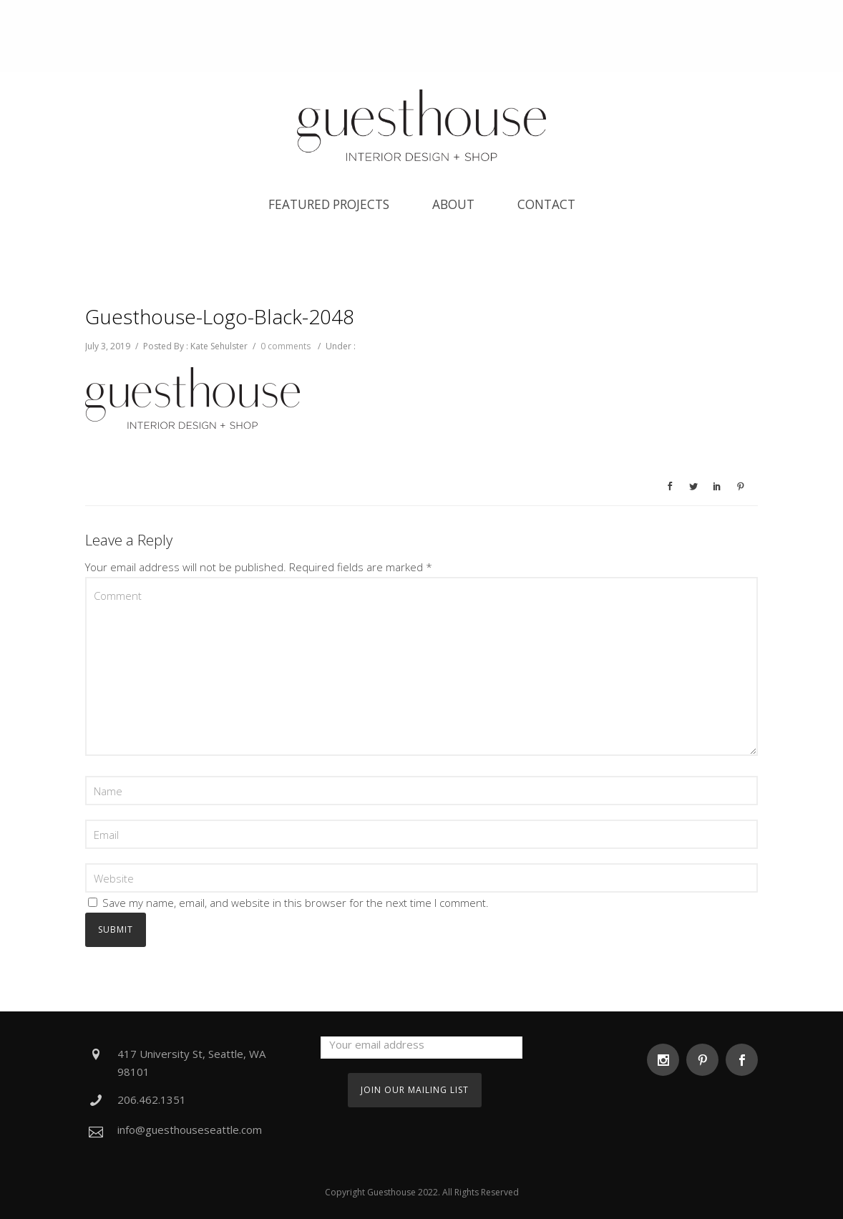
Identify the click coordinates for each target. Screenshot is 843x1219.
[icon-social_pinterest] (706, 1060)
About (453, 204)
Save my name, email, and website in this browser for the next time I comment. (295, 902)
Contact (546, 204)
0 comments (285, 346)
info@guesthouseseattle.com (189, 1129)
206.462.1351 (151, 1099)
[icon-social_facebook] (742, 1060)
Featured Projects (328, 204)
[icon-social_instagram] (666, 1060)
